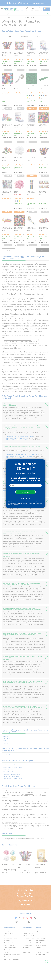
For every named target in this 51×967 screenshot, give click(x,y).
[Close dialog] (43, 461)
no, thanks (25, 498)
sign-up (25, 492)
